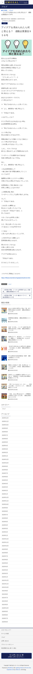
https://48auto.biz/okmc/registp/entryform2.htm (15, 278)
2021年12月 (5, 580)
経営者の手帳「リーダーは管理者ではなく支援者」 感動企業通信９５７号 (16, 290)
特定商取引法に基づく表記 (8, 648)
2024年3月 (5, 487)
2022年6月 (5, 559)
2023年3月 (5, 528)
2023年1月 (5, 535)
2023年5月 (5, 521)
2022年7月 (5, 556)
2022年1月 (5, 577)
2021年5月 (5, 604)
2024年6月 (5, 476)
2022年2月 (5, 573)
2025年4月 (5, 445)
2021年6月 (5, 601)
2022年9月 (5, 549)
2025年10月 (5, 425)
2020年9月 (5, 611)
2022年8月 (5, 552)
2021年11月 (5, 583)
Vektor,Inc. (18, 669)
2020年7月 (5, 618)
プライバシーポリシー (7, 644)
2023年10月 (5, 504)
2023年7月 (5, 514)
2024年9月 (5, 466)
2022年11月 (5, 542)
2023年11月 (5, 501)
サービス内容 (5, 633)
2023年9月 (5, 507)
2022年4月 (5, 566)
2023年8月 (5, 511)
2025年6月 (5, 438)
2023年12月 (5, 497)
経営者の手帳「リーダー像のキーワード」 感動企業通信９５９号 (16, 296)
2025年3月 (5, 449)
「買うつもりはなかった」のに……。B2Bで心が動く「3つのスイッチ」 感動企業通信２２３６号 (20, 386)
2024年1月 (5, 494)
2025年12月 (5, 418)
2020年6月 (5, 622)
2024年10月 (5, 463)
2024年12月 (5, 459)
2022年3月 (5, 570)
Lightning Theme (19, 667)
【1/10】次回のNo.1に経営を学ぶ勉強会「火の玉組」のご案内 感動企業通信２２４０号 (19, 348)
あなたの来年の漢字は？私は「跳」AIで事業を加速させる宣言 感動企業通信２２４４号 (19, 310)
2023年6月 (5, 518)
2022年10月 (5, 545)
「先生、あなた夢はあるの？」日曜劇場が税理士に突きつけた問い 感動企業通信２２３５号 (19, 395)
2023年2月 (5, 532)
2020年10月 (5, 608)
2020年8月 (5, 615)
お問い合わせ (5, 641)
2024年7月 (5, 473)
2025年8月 (5, 431)
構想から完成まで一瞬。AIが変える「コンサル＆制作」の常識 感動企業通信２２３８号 (19, 366)
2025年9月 (5, 428)
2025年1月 (5, 456)
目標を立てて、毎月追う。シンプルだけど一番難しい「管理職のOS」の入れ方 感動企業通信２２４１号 (19, 338)
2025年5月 (5, 442)
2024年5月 (5, 480)
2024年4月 (5, 483)
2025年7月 (5, 435)
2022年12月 (5, 539)
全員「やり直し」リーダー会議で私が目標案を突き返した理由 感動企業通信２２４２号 (19, 328)
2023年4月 (5, 525)
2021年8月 (5, 594)
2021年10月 (5, 587)
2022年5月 (5, 563)
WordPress (10, 667)
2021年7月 (5, 597)
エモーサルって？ (6, 630)
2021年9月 (5, 590)
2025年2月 (5, 452)
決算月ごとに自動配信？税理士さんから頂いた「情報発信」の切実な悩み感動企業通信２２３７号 (19, 376)
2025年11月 (5, 421)
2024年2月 (5, 490)
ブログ (4, 23)
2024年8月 (5, 469)
